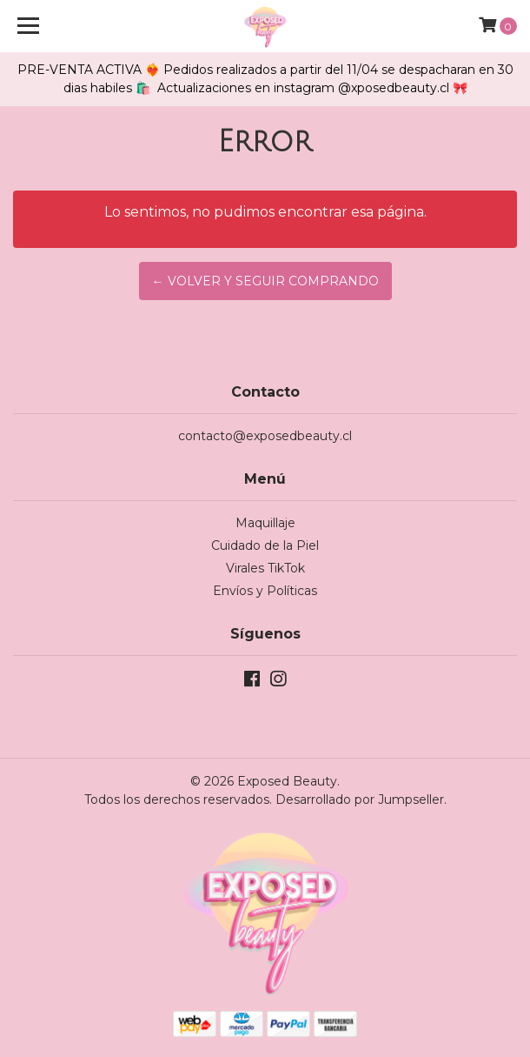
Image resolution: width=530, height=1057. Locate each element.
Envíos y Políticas (265, 591)
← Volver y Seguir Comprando (265, 281)
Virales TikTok (265, 568)
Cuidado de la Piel (265, 545)
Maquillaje (265, 523)
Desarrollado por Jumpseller (359, 799)
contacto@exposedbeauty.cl (265, 436)
